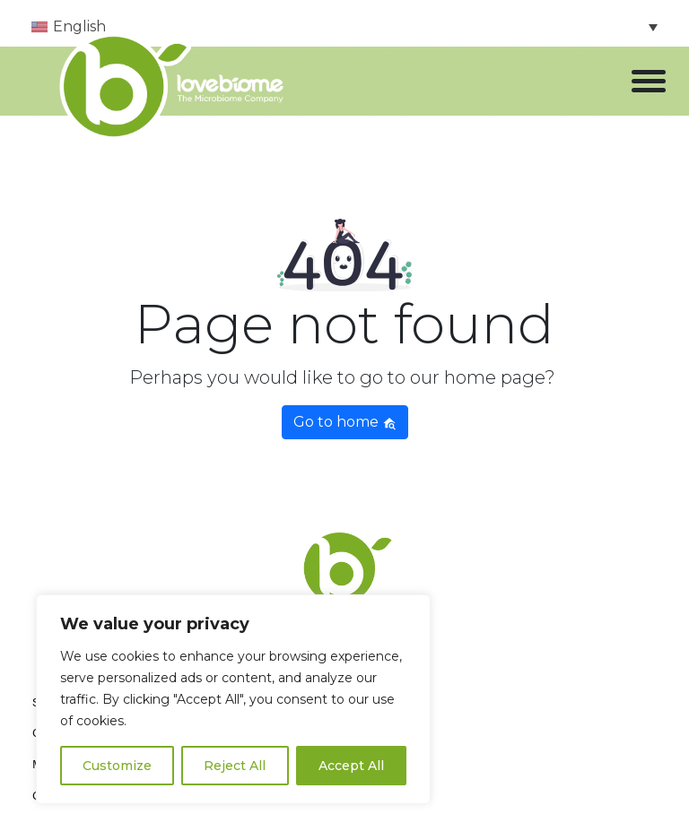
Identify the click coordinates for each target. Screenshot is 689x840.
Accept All (351, 766)
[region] (233, 699)
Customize (117, 766)
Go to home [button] (345, 421)
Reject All (235, 766)
